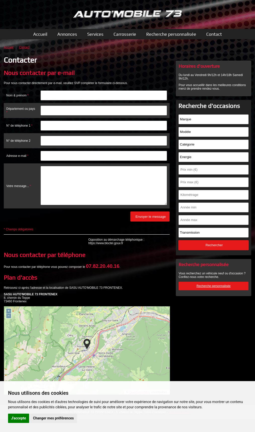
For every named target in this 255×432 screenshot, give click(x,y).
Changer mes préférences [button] (53, 418)
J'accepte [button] (18, 418)
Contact (214, 34)
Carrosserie (125, 34)
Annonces (67, 34)
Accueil (40, 34)
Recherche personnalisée (171, 34)
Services (95, 34)
